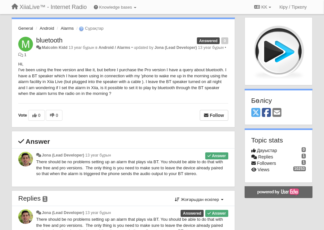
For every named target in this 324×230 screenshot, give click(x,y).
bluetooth (49, 40)
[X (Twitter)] (255, 113)
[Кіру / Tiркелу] (293, 7)
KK (262, 7)
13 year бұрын (98, 155)
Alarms (67, 28)
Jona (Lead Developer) (175, 47)
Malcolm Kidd (54, 47)
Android (47, 28)
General (25, 28)
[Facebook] (266, 113)
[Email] (276, 113)
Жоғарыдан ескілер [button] (199, 199)
